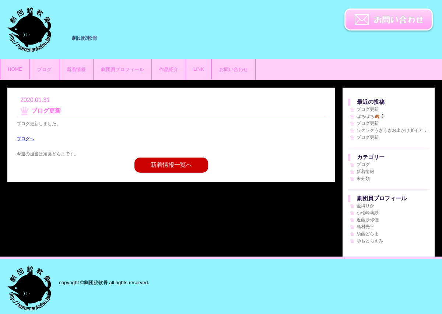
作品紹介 (168, 69)
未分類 (363, 178)
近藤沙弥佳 (368, 219)
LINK (198, 69)
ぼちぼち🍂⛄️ (371, 116)
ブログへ (25, 138)
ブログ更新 (368, 109)
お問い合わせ (389, 20)
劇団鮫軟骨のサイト (29, 29)
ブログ (44, 69)
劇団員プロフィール (122, 69)
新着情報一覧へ (171, 165)
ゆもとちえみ (370, 240)
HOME (15, 69)
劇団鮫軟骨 (29, 288)
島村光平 (365, 226)
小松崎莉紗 (368, 212)
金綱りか (365, 205)
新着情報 (76, 69)
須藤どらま (368, 233)
